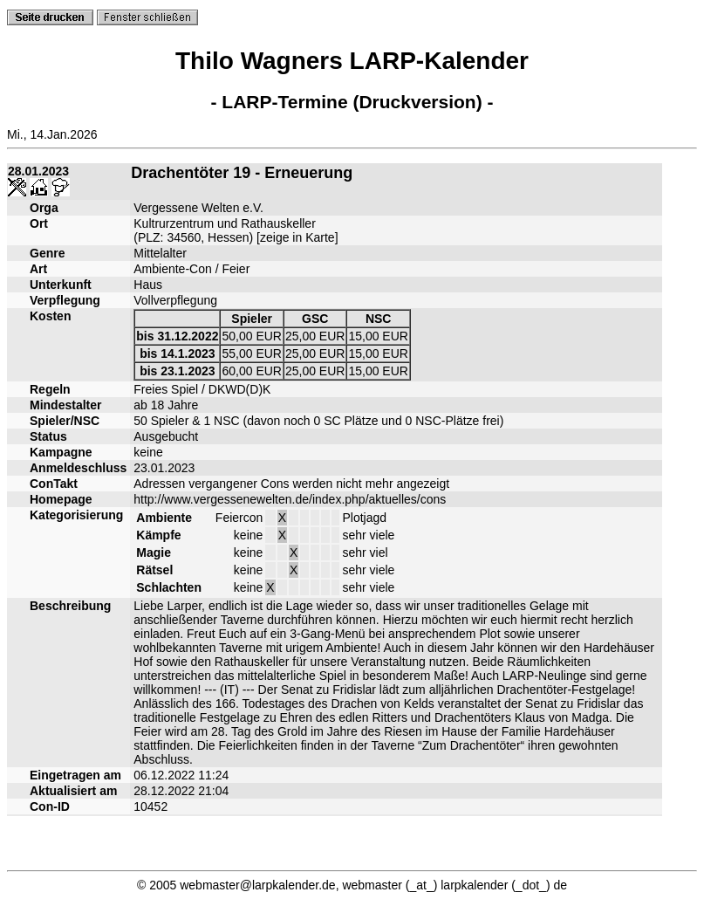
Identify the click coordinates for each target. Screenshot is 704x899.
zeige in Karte (297, 237)
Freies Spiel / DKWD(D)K (201, 389)
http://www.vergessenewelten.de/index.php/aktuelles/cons (289, 499)
